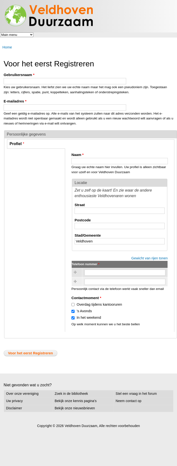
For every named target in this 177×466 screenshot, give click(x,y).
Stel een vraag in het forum (136, 394)
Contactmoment (86, 298)
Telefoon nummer (85, 264)
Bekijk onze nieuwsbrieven (75, 408)
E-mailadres (15, 101)
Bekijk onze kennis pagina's (76, 401)
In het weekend (89, 317)
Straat (80, 205)
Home (7, 47)
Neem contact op (129, 401)
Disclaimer (14, 408)
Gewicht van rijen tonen (149, 258)
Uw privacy (14, 401)
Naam (77, 155)
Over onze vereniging (22, 394)
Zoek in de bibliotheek (71, 394)
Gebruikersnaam (19, 75)
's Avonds (84, 311)
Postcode (83, 220)
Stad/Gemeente (88, 235)
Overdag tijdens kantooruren (99, 304)
